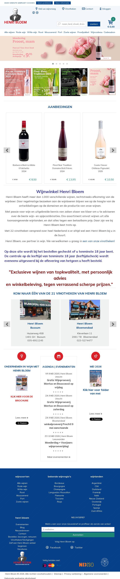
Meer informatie (62, 3)
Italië (96, 495)
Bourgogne (59, 486)
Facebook (55, 547)
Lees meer (20, 417)
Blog (22, 527)
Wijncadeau (96, 32)
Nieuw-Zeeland (96, 498)
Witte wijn (32, 32)
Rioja (59, 501)
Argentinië (97, 483)
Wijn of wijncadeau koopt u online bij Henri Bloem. (17, 16)
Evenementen (22, 524)
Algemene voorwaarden (95, 574)
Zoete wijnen (70, 32)
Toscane (59, 498)
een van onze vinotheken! (99, 241)
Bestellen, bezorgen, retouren (22, 536)
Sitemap (58, 574)
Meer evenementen (58, 456)
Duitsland (96, 489)
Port (60, 32)
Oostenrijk (97, 501)
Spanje (96, 508)
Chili (97, 486)
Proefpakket (83, 32)
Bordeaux (59, 483)
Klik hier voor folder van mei (96, 391)
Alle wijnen (9, 32)
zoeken (94, 24)
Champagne (59, 489)
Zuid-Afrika (96, 511)
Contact (87, 9)
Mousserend (50, 32)
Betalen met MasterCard (51, 565)
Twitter (79, 547)
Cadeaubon (109, 32)
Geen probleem (44, 3)
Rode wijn (21, 32)
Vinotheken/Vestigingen (22, 539)
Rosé (40, 32)
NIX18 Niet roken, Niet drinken (86, 565)
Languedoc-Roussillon (59, 492)
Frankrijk (97, 492)
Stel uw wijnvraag (45, 9)
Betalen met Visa (59, 565)
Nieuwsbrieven (22, 530)
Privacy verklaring (72, 574)
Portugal (96, 504)
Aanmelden (78, 535)
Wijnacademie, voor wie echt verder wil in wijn (104, 562)
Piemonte (59, 495)
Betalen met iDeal (45, 565)
